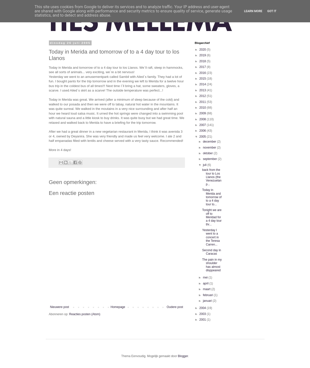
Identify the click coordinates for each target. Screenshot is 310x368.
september (210, 159)
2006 (203, 130)
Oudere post (175, 307)
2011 (203, 102)
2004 (203, 308)
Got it (271, 11)
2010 (203, 107)
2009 (203, 113)
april (206, 283)
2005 (203, 136)
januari (207, 301)
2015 (203, 78)
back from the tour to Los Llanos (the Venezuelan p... (211, 177)
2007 (203, 125)
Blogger (183, 356)
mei (205, 277)
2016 (203, 73)
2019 (203, 55)
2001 (203, 319)
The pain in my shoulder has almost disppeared (212, 265)
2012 (203, 96)
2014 (203, 84)
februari (208, 295)
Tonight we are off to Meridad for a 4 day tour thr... (211, 217)
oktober (208, 153)
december (210, 141)
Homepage (117, 307)
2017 (203, 67)
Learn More (253, 11)
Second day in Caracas (211, 251)
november (210, 147)
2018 (203, 61)
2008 (203, 119)
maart (207, 289)
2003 (203, 314)
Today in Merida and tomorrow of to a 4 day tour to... (211, 197)
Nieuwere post (59, 307)
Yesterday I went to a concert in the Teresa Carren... (211, 237)
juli (205, 165)
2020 (203, 49)
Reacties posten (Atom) (84, 314)
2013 (203, 90)
